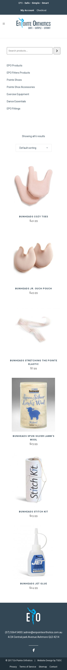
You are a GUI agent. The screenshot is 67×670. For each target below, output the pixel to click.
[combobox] (33, 148)
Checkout (41, 10)
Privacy (13, 667)
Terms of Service (28, 667)
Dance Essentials (16, 101)
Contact (53, 667)
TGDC (59, 660)
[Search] (57, 50)
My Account (27, 10)
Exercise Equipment (18, 94)
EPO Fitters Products (18, 72)
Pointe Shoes (14, 79)
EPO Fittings (13, 108)
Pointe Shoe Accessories (21, 87)
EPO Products (14, 65)
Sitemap (43, 667)
